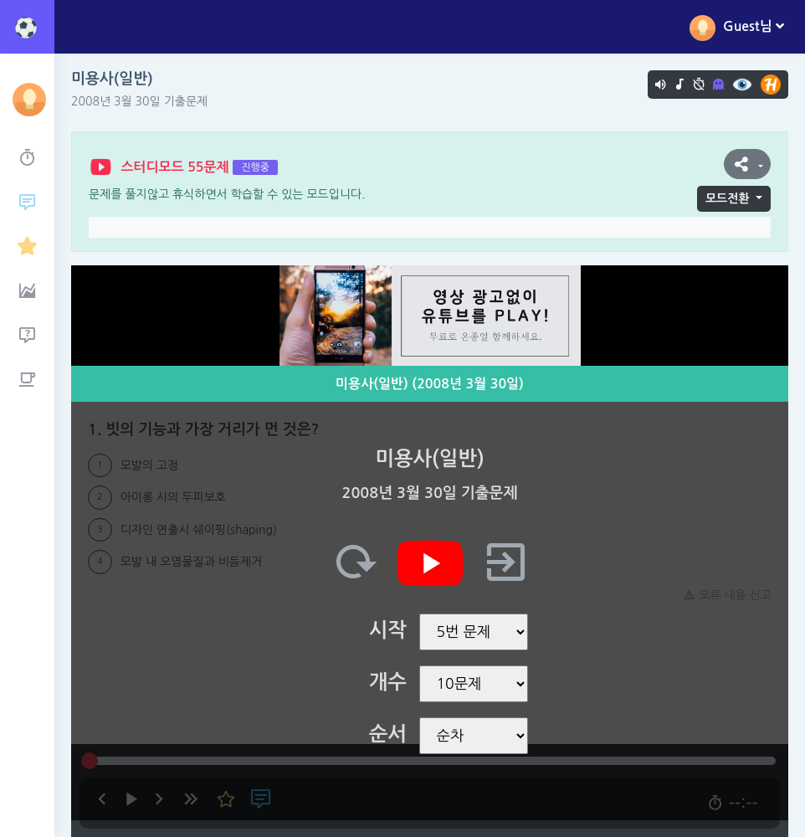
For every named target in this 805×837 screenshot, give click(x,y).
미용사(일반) (112, 78)
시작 (388, 630)
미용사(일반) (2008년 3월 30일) (430, 383)
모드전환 (727, 198)
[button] (747, 164)
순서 (388, 734)
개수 (388, 682)
